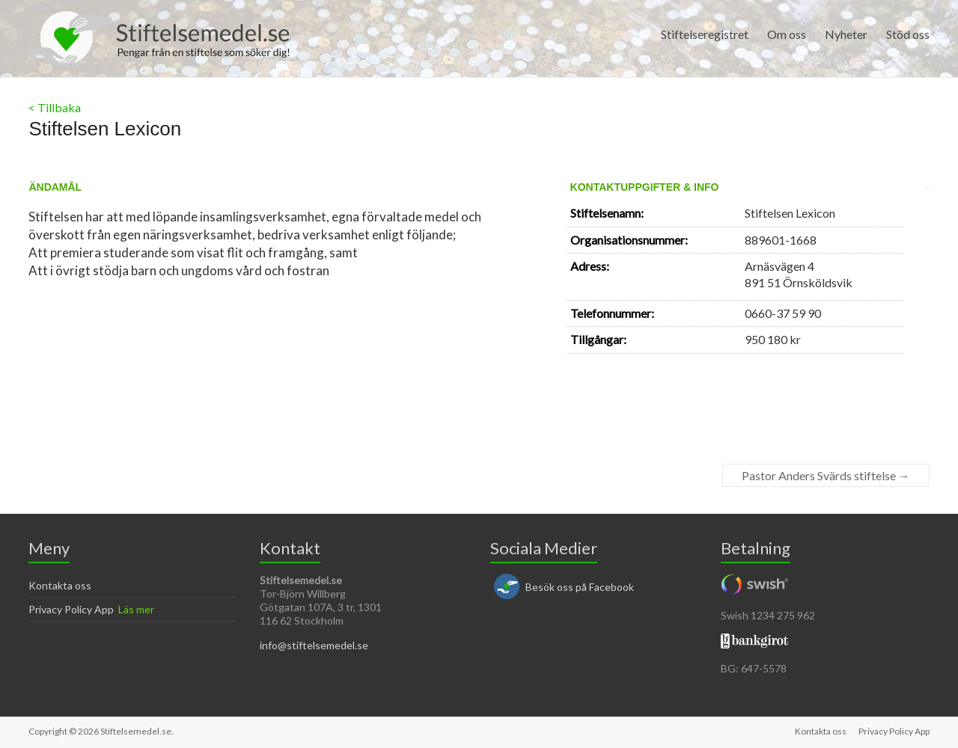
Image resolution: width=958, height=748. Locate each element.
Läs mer (136, 609)
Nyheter (846, 34)
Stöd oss (908, 34)
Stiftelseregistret (704, 34)
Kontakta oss (59, 585)
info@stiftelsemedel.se (314, 645)
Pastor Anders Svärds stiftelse (826, 475)
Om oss (786, 34)
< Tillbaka (54, 107)
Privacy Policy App (71, 609)
